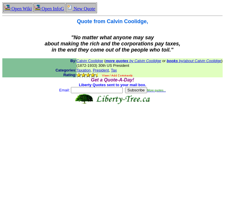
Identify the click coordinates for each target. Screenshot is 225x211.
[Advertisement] (112, 123)
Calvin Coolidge (89, 61)
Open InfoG (49, 8)
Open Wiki (18, 8)
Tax (114, 70)
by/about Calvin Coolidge (194, 61)
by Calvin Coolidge (133, 61)
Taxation (83, 70)
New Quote (81, 8)
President (101, 70)
